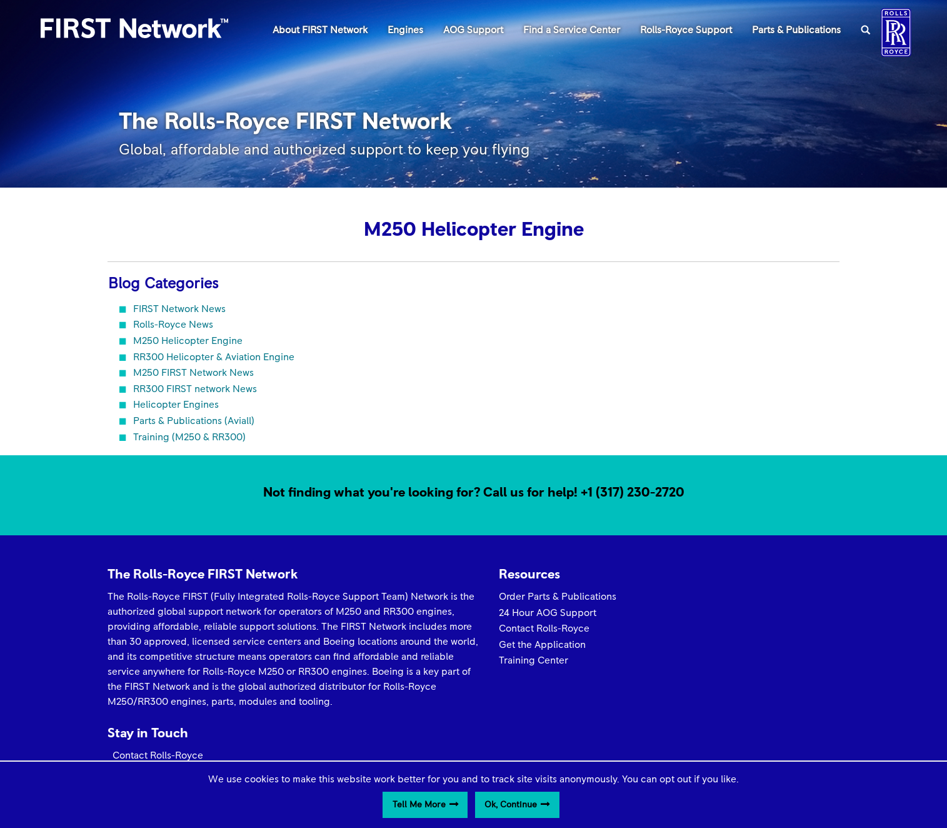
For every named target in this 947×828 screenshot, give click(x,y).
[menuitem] (320, 29)
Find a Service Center (571, 30)
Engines (405, 30)
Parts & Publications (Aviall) (193, 421)
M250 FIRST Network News (193, 373)
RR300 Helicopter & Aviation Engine (213, 357)
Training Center (518, 660)
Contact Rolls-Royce (528, 629)
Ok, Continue (510, 804)
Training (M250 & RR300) (189, 437)
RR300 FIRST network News (195, 389)
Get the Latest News (718, 612)
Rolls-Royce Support (686, 30)
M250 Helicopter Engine (188, 341)
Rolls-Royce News (173, 325)
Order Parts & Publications (542, 597)
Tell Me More (419, 804)
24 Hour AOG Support (532, 613)
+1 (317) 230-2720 (632, 492)
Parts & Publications (796, 30)
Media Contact (706, 627)
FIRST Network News (179, 309)
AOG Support (473, 30)
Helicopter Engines (176, 405)
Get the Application (526, 645)
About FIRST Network (320, 30)
